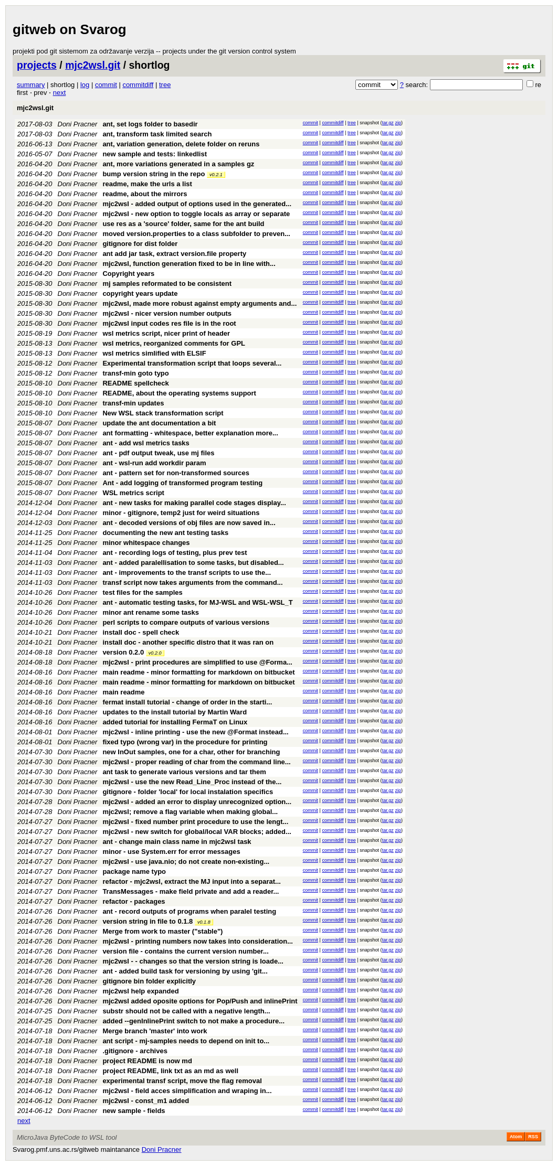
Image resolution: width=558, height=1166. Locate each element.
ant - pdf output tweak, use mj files (158, 453)
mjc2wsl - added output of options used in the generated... (196, 204)
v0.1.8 (203, 922)
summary (31, 85)
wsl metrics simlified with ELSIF (154, 353)
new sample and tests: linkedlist (154, 154)
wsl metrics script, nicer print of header (166, 333)
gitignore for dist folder (139, 244)
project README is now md (147, 1061)
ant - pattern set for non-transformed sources (175, 473)
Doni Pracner (78, 124)
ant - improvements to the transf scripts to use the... (186, 572)
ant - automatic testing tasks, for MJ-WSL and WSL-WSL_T (197, 602)
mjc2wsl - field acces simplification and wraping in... (186, 1091)
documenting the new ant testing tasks (165, 533)
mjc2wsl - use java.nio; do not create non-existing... (185, 861)
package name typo (134, 871)
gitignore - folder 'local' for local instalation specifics (187, 792)
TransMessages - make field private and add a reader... (190, 891)
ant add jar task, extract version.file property (174, 254)
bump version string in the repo (153, 174)
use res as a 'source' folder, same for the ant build (183, 224)
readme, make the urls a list (147, 184)
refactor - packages (133, 901)
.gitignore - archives (134, 1051)
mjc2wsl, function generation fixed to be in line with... (188, 264)
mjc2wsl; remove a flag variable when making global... (190, 812)
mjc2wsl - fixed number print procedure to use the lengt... (195, 822)
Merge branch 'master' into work (154, 1031)
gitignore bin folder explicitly (149, 981)
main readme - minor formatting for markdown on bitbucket (198, 672)
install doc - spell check (140, 632)
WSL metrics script (133, 493)
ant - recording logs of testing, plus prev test (174, 553)
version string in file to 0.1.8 (147, 921)
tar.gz (388, 122)
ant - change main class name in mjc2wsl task (176, 842)
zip (398, 122)
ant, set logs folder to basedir (149, 124)
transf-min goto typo (135, 373)
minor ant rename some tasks (150, 612)
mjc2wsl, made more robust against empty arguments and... (199, 303)
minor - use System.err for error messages (171, 851)
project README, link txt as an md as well (170, 1071)
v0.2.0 (155, 653)
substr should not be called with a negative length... (186, 1011)
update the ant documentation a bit (159, 423)
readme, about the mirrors (144, 194)
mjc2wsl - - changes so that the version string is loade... (192, 961)
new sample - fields (133, 1111)
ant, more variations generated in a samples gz (178, 164)
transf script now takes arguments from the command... (192, 582)
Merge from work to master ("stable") (162, 931)
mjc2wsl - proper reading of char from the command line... (196, 762)
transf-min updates (133, 403)
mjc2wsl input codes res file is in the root (169, 323)
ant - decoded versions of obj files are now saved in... (188, 523)
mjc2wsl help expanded (140, 991)
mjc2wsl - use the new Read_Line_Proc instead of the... (191, 782)
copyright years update (139, 293)
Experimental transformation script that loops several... (191, 363)
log (84, 85)
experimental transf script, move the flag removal (181, 1081)
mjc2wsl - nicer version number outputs (166, 313)
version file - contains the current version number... (185, 951)
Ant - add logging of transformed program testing (182, 483)
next (59, 93)
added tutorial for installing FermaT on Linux (174, 722)
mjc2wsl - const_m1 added (145, 1101)
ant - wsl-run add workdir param (154, 463)
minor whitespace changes (145, 543)
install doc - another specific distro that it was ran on (187, 642)
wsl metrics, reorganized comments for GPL (173, 343)
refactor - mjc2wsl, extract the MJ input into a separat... (191, 881)
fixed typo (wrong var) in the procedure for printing (184, 742)
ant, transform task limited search (157, 134)
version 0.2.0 (123, 652)
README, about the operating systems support (179, 393)
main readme (123, 692)
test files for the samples (142, 592)
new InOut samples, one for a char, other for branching (191, 752)
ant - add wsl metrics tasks (145, 443)
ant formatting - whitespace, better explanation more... (190, 433)
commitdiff (137, 85)
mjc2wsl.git (92, 65)
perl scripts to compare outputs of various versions (185, 622)
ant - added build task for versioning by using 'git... (184, 971)
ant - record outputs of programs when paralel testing (189, 911)
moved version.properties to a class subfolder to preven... (196, 234)
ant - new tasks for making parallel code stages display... (194, 503)
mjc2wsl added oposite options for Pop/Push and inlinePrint (199, 1001)
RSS (533, 1136)
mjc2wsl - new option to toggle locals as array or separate (196, 214)
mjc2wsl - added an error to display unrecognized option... (196, 802)
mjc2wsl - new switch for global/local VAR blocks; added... (196, 832)
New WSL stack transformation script (162, 413)
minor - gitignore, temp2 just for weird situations (180, 513)
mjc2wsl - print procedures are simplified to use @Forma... (197, 662)
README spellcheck (135, 383)
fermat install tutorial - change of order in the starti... (187, 702)
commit (106, 85)
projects (37, 65)
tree (165, 85)
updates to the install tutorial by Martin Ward (174, 712)
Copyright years (128, 273)
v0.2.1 (216, 174)
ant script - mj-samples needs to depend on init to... (185, 1041)
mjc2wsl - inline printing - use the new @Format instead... (195, 732)
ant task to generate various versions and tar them (184, 772)
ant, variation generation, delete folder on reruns (180, 144)
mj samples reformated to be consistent (166, 283)
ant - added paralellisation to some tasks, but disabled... (192, 562)
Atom (516, 1136)
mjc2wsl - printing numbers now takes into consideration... (197, 941)
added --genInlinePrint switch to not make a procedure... (193, 1021)
